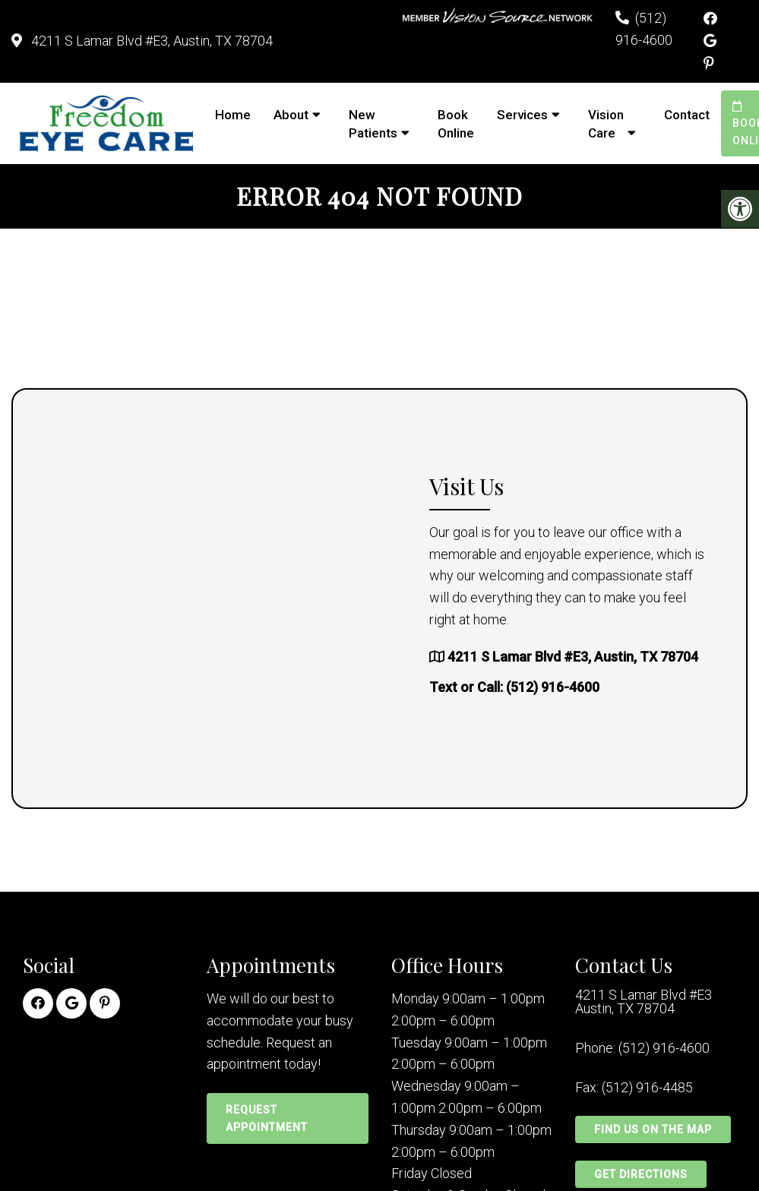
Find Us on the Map (653, 1129)
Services (522, 114)
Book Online (456, 124)
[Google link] (710, 41)
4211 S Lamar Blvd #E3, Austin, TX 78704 (150, 41)
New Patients (373, 124)
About (291, 114)
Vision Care (606, 124)
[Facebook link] (710, 19)
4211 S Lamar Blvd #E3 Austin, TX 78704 (643, 1002)
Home (233, 114)
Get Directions (641, 1174)
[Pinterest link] (709, 63)
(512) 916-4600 (552, 687)
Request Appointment (267, 1118)
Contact (687, 114)
